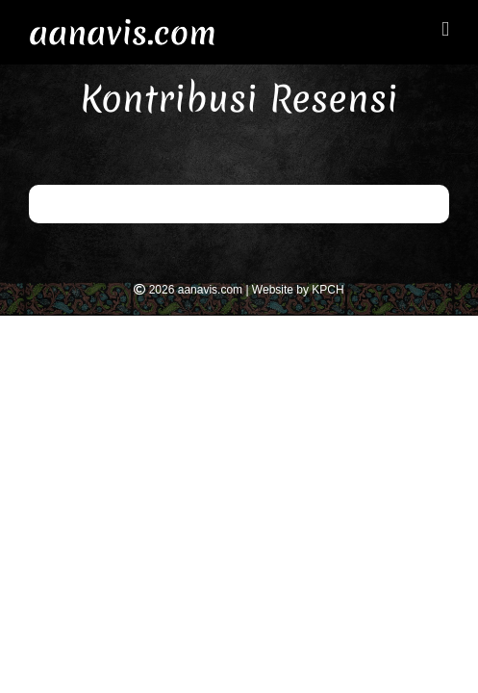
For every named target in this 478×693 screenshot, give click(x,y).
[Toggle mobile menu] (445, 29)
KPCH (327, 289)
